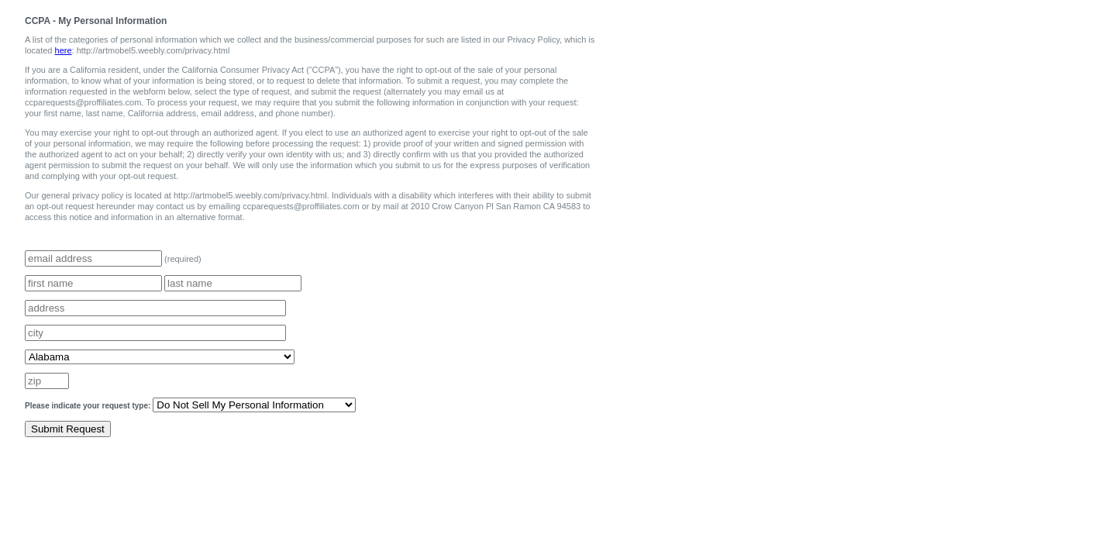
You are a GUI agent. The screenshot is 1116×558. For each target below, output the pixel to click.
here (63, 50)
